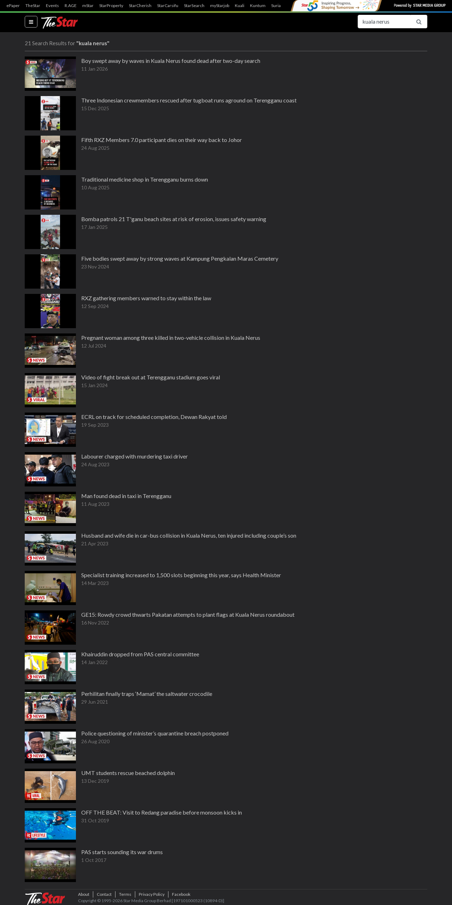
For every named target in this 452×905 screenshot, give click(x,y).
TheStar (32, 6)
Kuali (239, 6)
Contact (104, 894)
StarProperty (111, 6)
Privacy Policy (152, 894)
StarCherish (140, 6)
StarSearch (194, 6)
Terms (125, 894)
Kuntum (258, 6)
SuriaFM (279, 6)
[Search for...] (384, 21)
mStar (88, 6)
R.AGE (71, 6)
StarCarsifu (167, 6)
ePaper (13, 6)
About (83, 894)
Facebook (181, 894)
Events (52, 6)
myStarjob (219, 6)
